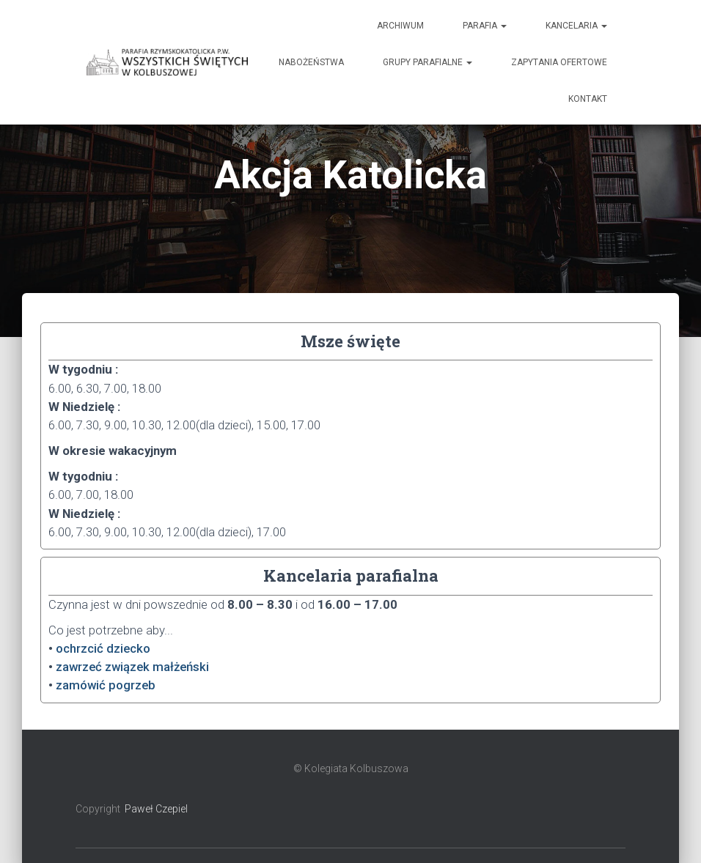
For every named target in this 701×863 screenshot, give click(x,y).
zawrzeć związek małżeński (132, 666)
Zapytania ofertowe (559, 62)
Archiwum (400, 26)
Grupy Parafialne (427, 62)
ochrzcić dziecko (103, 648)
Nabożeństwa (311, 62)
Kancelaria (576, 26)
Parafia (485, 26)
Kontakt (587, 99)
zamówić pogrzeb (105, 685)
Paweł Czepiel (156, 809)
